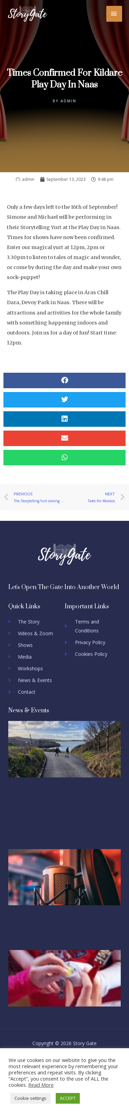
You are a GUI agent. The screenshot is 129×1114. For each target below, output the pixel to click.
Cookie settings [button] (30, 1098)
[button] (64, 380)
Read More (41, 1084)
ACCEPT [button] (68, 1098)
